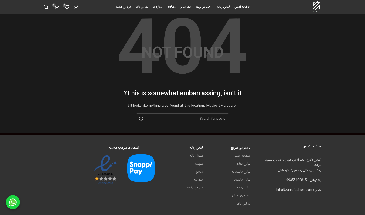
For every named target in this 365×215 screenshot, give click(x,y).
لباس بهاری (243, 163)
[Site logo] (316, 6)
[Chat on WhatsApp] (13, 202)
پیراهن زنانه (195, 187)
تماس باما (243, 203)
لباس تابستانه (241, 171)
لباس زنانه (243, 187)
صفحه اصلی (242, 155)
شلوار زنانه (196, 155)
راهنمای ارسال (241, 195)
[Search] (46, 7)
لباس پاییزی (242, 179)
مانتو (199, 171)
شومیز (199, 163)
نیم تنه (198, 179)
